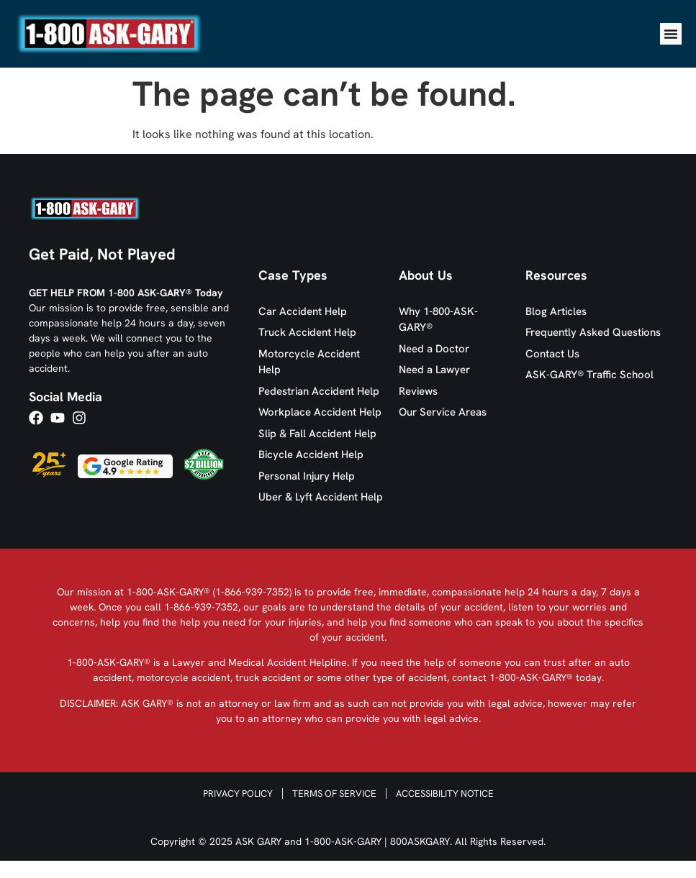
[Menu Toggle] (671, 34)
